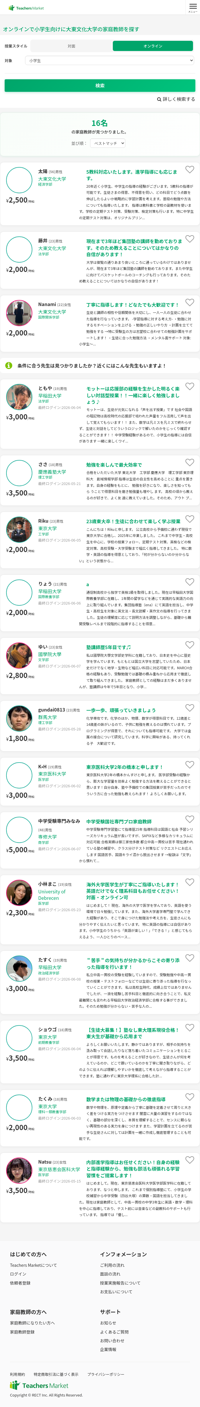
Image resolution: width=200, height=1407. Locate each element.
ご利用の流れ (112, 1265)
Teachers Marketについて (33, 1265)
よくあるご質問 (114, 1332)
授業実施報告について (120, 1283)
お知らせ (108, 1323)
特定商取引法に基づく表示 (56, 1374)
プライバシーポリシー (105, 1374)
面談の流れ (110, 1274)
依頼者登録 (20, 1283)
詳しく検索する (176, 98)
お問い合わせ (112, 1340)
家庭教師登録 (22, 1332)
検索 (100, 85)
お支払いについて (116, 1291)
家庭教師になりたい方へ (32, 1323)
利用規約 (17, 1374)
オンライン (152, 46)
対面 (71, 46)
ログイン (18, 1274)
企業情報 (108, 1349)
